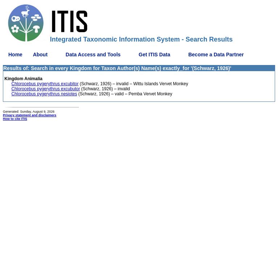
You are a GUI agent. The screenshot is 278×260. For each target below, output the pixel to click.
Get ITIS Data (154, 54)
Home (15, 54)
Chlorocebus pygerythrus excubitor (45, 83)
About (40, 54)
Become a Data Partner (216, 54)
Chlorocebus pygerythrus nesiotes (44, 93)
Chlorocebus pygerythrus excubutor (46, 88)
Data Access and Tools (93, 54)
